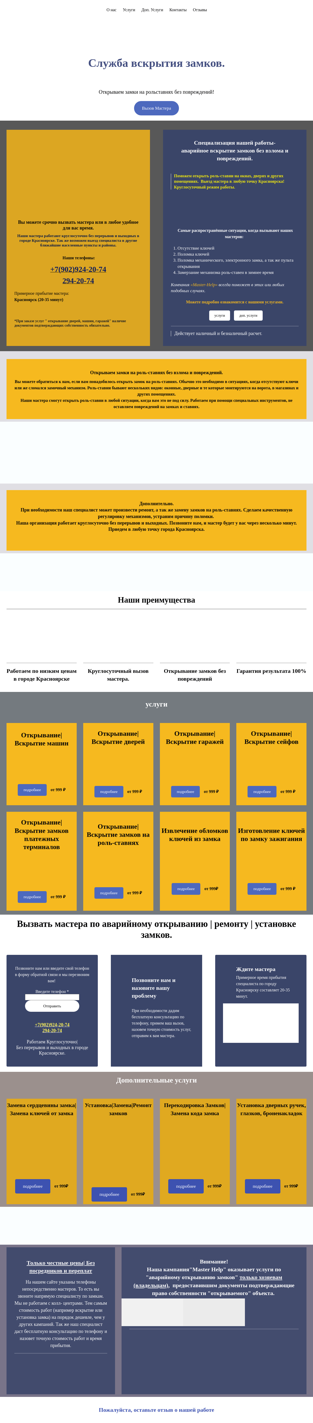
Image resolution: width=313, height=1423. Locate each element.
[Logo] (14, 10)
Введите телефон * (52, 991)
